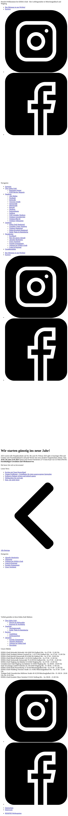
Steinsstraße (13, 204)
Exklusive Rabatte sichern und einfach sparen (20, 476)
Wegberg (12, 209)
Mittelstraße (13, 205)
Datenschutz (9, 808)
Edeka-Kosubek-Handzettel (18, 230)
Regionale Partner (15, 190)
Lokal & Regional (15, 247)
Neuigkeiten (9, 234)
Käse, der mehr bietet (12, 480)
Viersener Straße (14, 202)
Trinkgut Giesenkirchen (17, 217)
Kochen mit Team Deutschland (15, 472)
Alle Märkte (13, 196)
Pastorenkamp (14, 211)
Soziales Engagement (16, 243)
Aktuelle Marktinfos (16, 240)
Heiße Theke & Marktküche (18, 232)
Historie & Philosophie (17, 622)
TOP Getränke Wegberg (17, 215)
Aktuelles (8, 638)
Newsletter (13, 645)
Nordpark (12, 198)
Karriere (8, 9)
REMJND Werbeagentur (13, 813)
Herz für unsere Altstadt (17, 238)
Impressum (9, 810)
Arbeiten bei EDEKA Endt (18, 245)
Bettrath (12, 207)
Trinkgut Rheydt (14, 219)
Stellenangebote (14, 636)
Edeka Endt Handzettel (17, 224)
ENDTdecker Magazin (16, 192)
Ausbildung (13, 634)
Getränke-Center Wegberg (18, 226)
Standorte (8, 194)
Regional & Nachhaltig (17, 624)
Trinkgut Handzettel (16, 228)
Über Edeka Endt (11, 188)
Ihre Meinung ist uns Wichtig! (15, 7)
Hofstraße (12, 200)
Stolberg (12, 213)
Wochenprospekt (14, 628)
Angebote (8, 223)
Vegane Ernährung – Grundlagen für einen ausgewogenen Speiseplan (28, 474)
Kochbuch (12, 236)
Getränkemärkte (10, 249)
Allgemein (8, 559)
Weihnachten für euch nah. (14, 478)
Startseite (8, 186)
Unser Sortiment (14, 241)
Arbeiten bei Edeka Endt (17, 643)
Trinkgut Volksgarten (16, 221)
